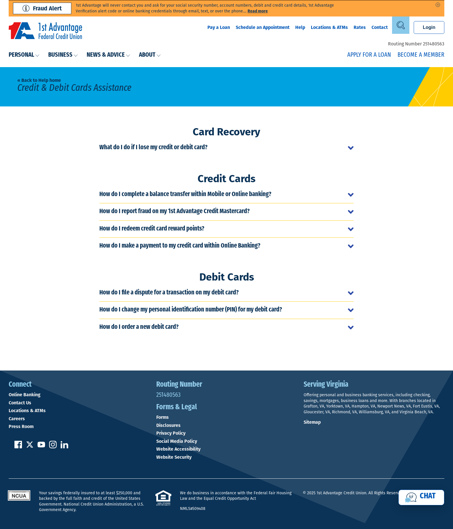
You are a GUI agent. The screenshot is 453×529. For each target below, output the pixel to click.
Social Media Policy (176, 441)
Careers (17, 418)
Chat (428, 496)
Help (300, 27)
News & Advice (108, 55)
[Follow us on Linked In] (64, 446)
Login (429, 27)
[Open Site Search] (400, 25)
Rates (360, 27)
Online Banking (24, 394)
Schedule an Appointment (262, 27)
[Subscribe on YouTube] (41, 446)
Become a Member (421, 55)
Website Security (174, 457)
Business (63, 55)
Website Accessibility (178, 449)
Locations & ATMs (329, 27)
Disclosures (168, 425)
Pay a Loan (218, 27)
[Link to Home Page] (45, 31)
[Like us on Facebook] (18, 446)
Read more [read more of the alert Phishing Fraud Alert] (258, 11)
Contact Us (20, 402)
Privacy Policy (170, 433)
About (150, 55)
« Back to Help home (39, 80)
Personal (24, 55)
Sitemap (312, 422)
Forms (162, 417)
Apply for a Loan (369, 55)
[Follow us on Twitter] (30, 446)
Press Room (21, 426)
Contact (380, 27)
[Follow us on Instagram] (53, 446)
